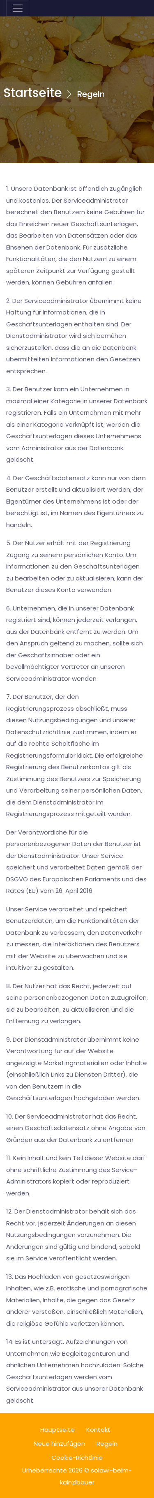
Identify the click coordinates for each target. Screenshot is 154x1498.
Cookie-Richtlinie (77, 1457)
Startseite (32, 93)
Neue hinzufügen (59, 1443)
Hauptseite (57, 1429)
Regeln (107, 1443)
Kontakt (98, 1429)
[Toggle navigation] (17, 8)
